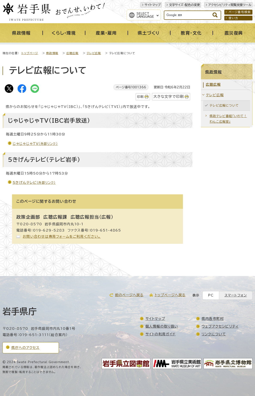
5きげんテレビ (34, 182)
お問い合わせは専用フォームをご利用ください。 (62, 236)
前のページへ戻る (129, 295)
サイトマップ (153, 4)
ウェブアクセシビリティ (220, 326)
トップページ (29, 53)
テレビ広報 (94, 53)
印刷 (140, 96)
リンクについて (214, 334)
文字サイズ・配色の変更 (184, 4)
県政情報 (52, 53)
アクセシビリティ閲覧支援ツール (229, 4)
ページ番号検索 (240, 12)
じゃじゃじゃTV (35, 143)
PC (210, 295)
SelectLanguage (145, 15)
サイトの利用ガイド (160, 334)
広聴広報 (72, 53)
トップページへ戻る (170, 295)
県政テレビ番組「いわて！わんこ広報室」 (228, 118)
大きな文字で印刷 (168, 96)
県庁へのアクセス (25, 347)
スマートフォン (236, 295)
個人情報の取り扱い (161, 326)
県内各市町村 (213, 318)
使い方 (233, 18)
